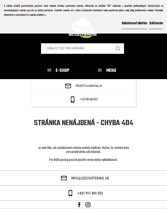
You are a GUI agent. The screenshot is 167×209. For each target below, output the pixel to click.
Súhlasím (156, 23)
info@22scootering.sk (88, 86)
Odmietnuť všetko (134, 23)
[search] (118, 49)
